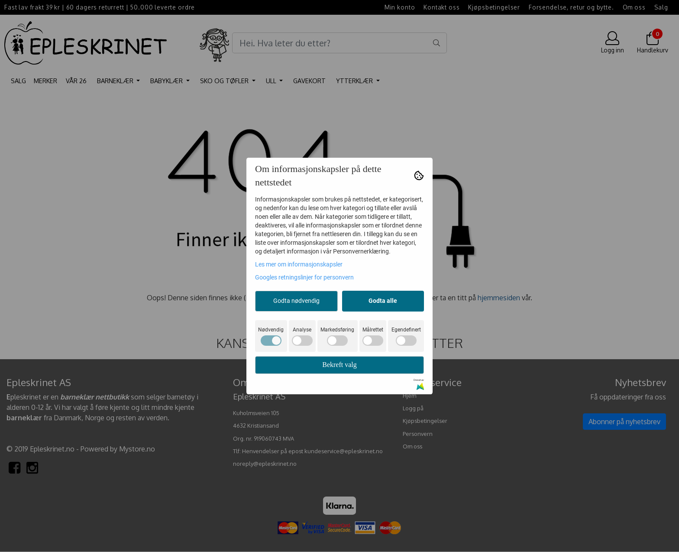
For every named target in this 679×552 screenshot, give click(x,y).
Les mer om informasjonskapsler (299, 264)
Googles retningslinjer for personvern (304, 277)
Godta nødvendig (296, 300)
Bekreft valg (339, 364)
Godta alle (383, 300)
